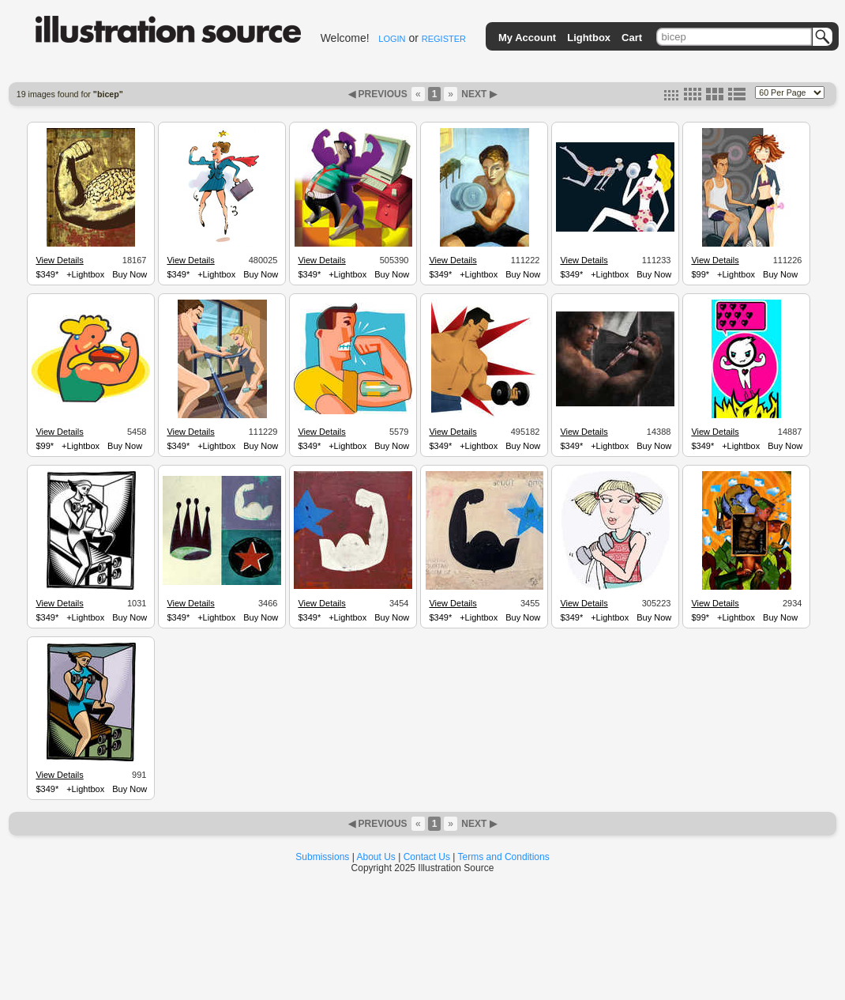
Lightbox (588, 37)
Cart (632, 37)
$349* (47, 274)
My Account (527, 37)
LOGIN (391, 38)
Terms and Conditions (504, 856)
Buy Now (129, 274)
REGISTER (444, 38)
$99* (700, 274)
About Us (376, 856)
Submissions (322, 856)
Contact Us (427, 856)
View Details (59, 260)
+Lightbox (85, 274)
